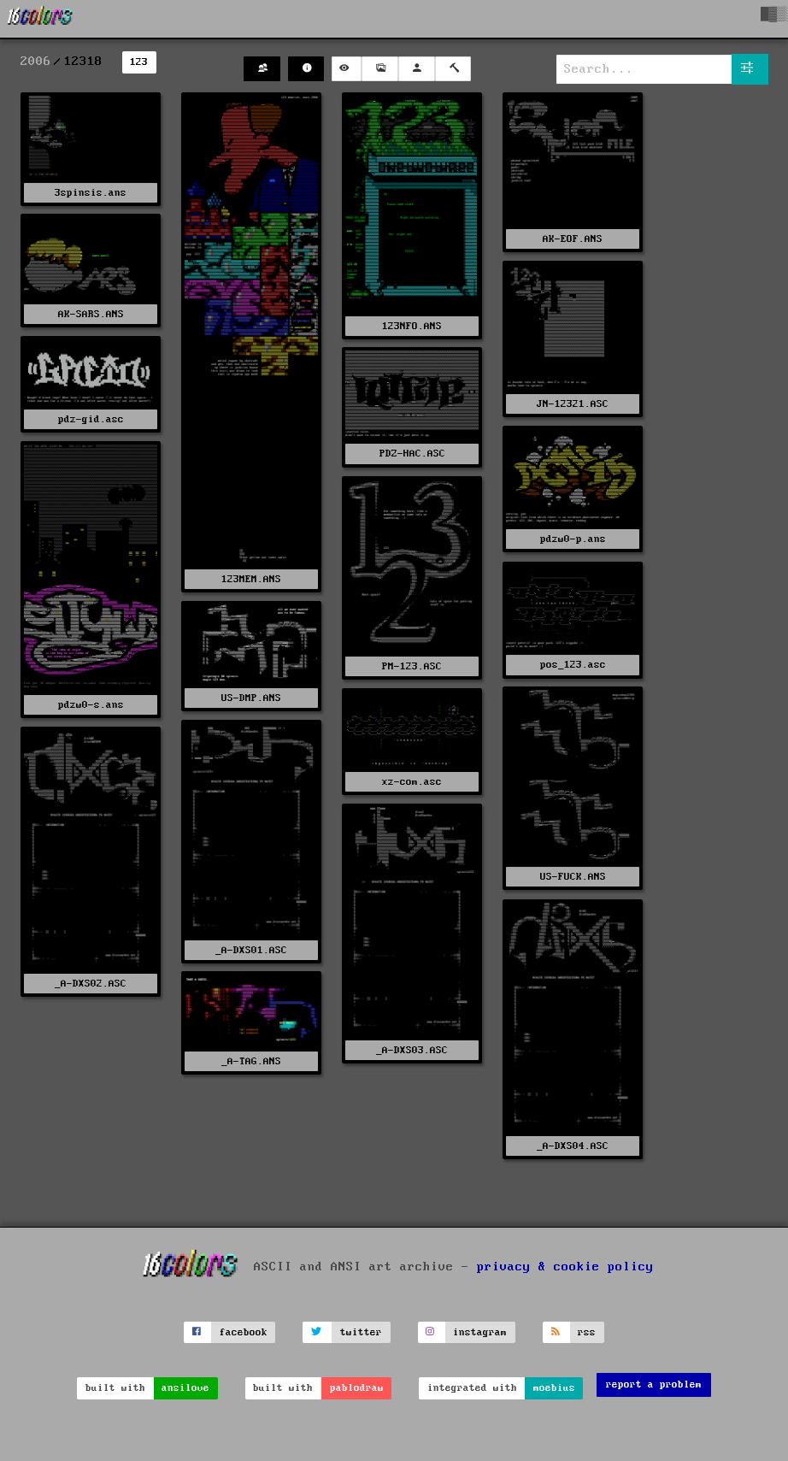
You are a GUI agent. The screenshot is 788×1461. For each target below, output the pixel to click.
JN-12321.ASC (573, 403)
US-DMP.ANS (251, 698)
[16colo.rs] (40, 19)
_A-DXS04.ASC (573, 1146)
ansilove (185, 1387)
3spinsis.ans (90, 192)
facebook (244, 1332)
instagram (480, 1332)
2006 (36, 61)
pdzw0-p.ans (573, 539)
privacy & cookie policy (565, 1267)
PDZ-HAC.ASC (412, 453)
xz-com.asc (412, 781)
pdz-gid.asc (91, 419)
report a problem (654, 1384)
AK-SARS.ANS (91, 314)
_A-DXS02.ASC (90, 983)
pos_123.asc (573, 664)
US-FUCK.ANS (573, 876)
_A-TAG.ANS (251, 1061)
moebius (554, 1387)
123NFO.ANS (412, 326)
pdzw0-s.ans (91, 704)
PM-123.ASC (412, 666)
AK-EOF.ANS (573, 238)
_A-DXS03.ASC (412, 1050)
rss (587, 1332)
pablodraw (357, 1387)
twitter (361, 1332)
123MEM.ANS (251, 579)
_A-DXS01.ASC (251, 950)
